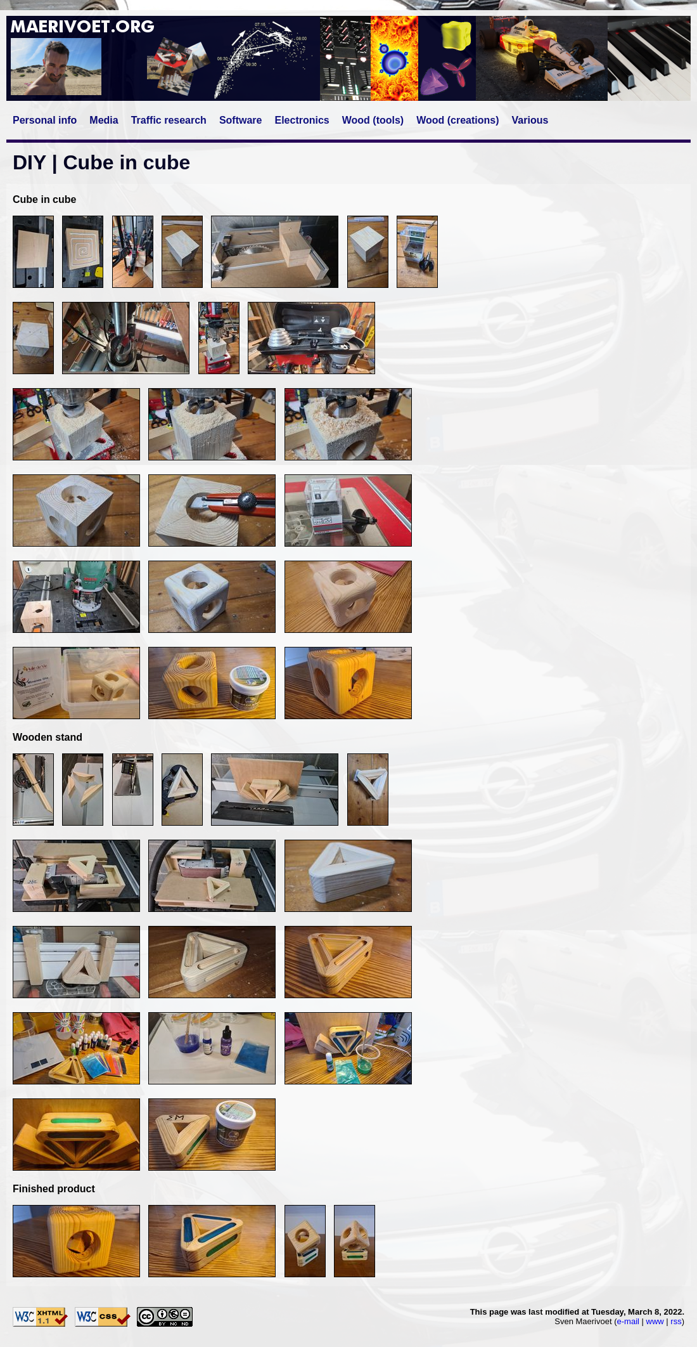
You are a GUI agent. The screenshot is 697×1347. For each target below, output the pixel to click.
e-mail (628, 1321)
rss (675, 1321)
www (655, 1321)
